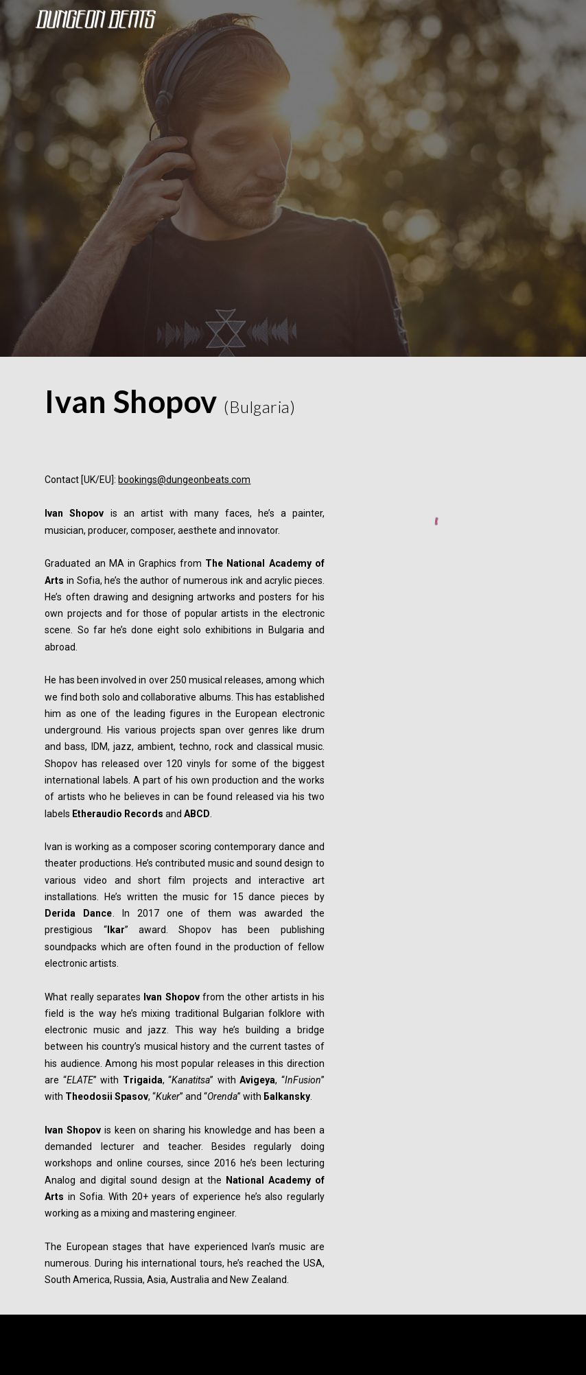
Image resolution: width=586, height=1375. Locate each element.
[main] (184, 401)
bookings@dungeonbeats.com (184, 479)
